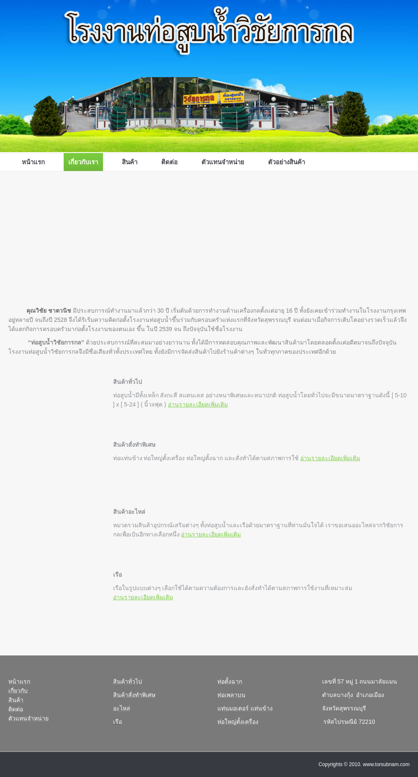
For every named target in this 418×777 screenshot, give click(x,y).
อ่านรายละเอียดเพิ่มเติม (198, 404)
